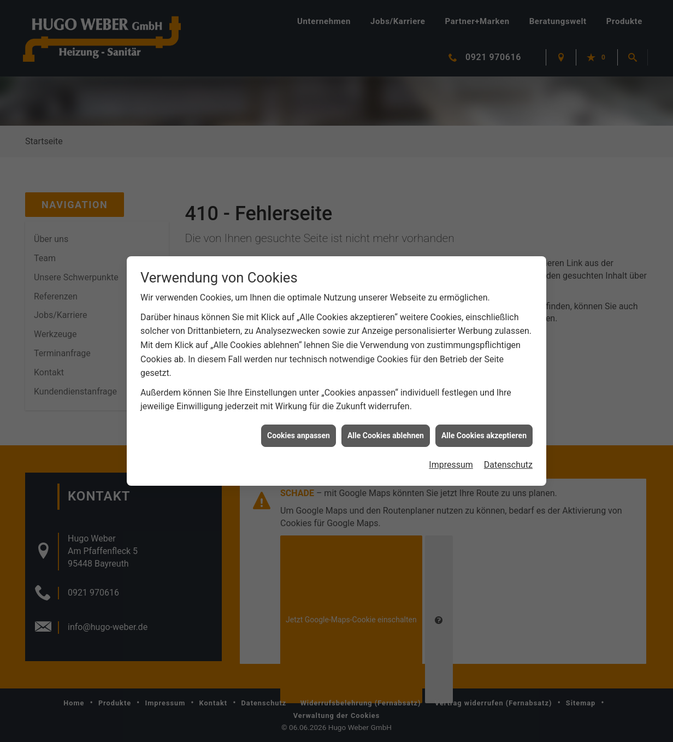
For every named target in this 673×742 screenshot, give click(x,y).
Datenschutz (508, 459)
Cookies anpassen (298, 429)
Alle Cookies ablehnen (385, 429)
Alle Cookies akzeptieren (484, 429)
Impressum (451, 459)
